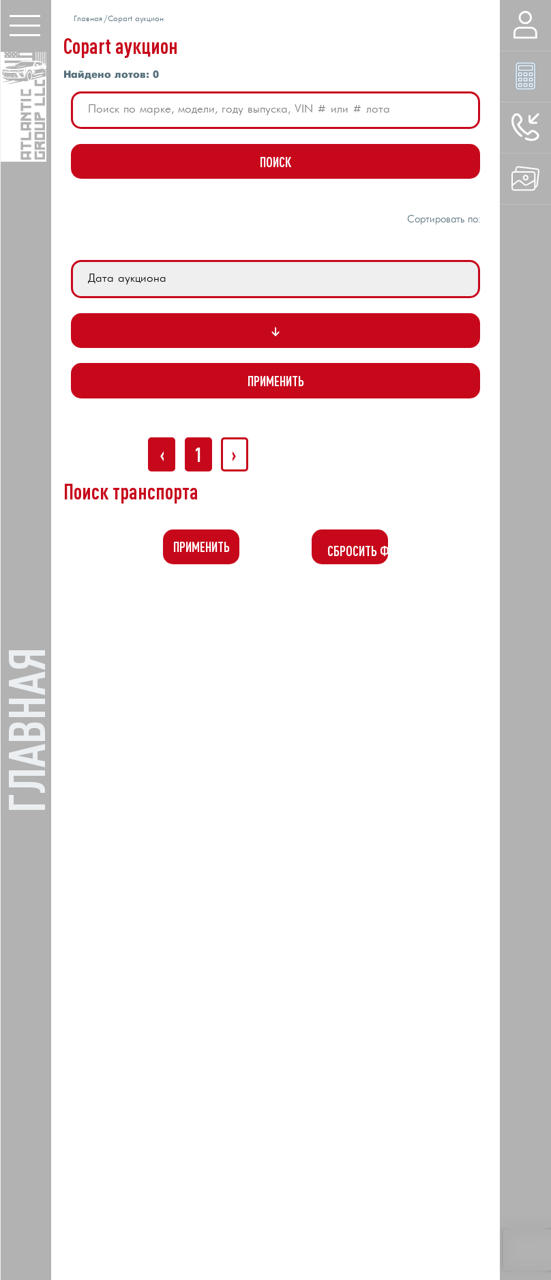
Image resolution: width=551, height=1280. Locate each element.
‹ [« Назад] (162, 454)
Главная (88, 19)
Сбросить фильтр (357, 550)
